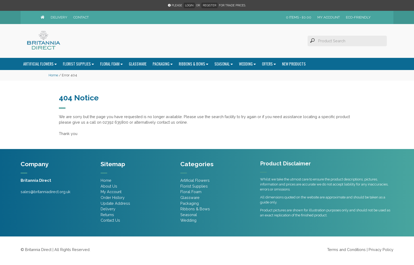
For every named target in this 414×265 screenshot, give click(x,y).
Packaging (163, 64)
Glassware (138, 64)
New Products (294, 64)
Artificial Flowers (40, 64)
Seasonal (223, 64)
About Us (109, 186)
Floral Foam (111, 64)
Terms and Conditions (346, 249)
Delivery (59, 17)
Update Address (115, 203)
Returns (107, 214)
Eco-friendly (358, 17)
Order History (113, 197)
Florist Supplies (78, 64)
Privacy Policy (381, 249)
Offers (269, 64)
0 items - (298, 17)
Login (189, 5)
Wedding (247, 64)
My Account (328, 17)
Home (53, 75)
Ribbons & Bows (193, 64)
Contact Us (110, 220)
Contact (81, 17)
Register (209, 5)
